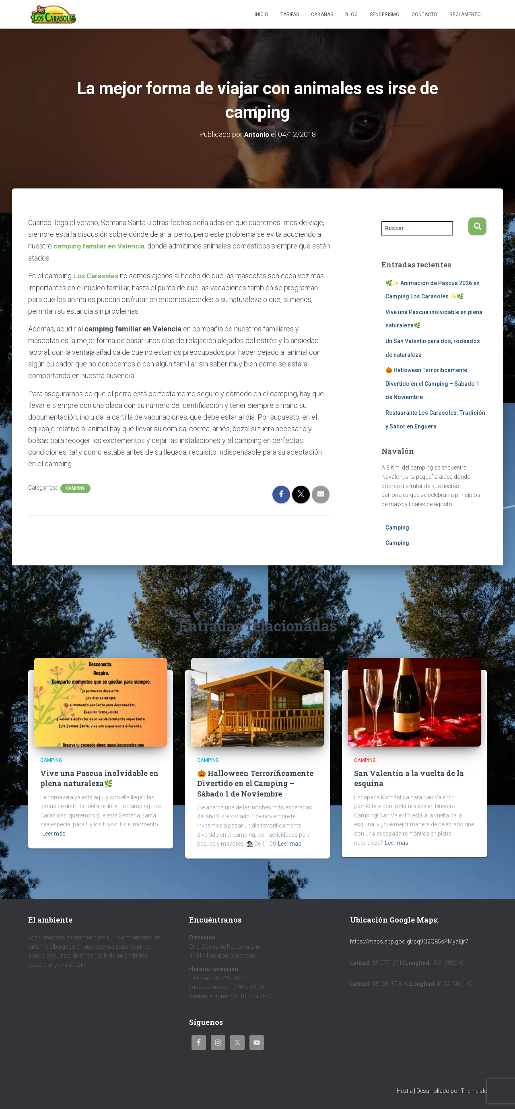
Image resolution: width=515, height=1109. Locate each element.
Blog (351, 14)
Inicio (261, 14)
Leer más (54, 833)
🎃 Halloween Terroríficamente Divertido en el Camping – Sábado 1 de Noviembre (432, 383)
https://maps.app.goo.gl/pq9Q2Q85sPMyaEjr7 (409, 941)
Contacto (424, 14)
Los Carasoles (96, 275)
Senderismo (385, 14)
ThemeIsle (474, 1091)
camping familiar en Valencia (102, 246)
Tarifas (289, 14)
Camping (75, 488)
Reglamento (465, 14)
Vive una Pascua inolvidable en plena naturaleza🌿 (99, 778)
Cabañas (322, 14)
